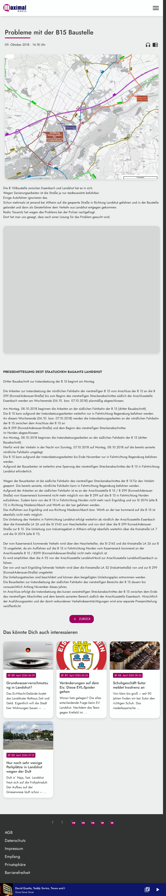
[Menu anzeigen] (156, 8)
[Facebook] (81, 822)
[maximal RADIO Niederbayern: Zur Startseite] (42, 8)
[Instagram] (91, 822)
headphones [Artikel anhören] (148, 45)
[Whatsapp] (72, 822)
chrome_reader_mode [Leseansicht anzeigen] (155, 45)
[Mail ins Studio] (53, 822)
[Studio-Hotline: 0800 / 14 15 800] (62, 822)
